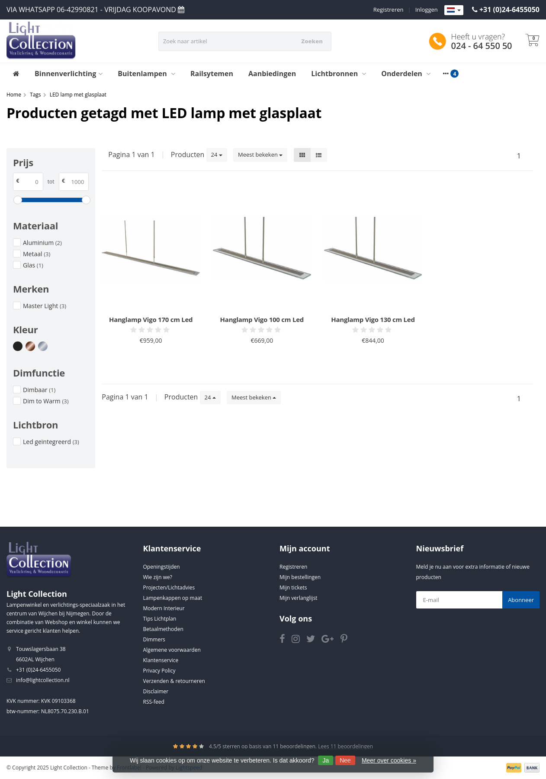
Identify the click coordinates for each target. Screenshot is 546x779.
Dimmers (154, 639)
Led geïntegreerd (51, 442)
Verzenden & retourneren (174, 681)
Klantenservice (161, 660)
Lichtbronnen (338, 73)
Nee (345, 760)
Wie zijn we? (157, 577)
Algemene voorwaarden (172, 649)
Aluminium (42, 242)
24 (216, 154)
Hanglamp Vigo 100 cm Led (262, 319)
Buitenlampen (146, 73)
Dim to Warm (45, 401)
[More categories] (445, 73)
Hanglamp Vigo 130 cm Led (372, 319)
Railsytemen (211, 73)
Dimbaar (39, 390)
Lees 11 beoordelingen (345, 746)
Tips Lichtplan (160, 618)
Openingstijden (161, 566)
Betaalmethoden (163, 629)
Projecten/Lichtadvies (169, 587)
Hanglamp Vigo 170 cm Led (151, 319)
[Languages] (453, 10)
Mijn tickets (293, 587)
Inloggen (426, 9)
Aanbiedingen (272, 73)
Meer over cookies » (389, 760)
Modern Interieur (164, 608)
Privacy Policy (159, 670)
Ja (325, 760)
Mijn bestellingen (300, 577)
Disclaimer (156, 691)
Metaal (36, 254)
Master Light (44, 306)
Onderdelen (405, 73)
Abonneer (521, 600)
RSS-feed (153, 701)
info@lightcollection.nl (43, 680)
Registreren (388, 9)
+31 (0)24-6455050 (509, 9)
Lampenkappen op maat (172, 598)
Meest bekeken (260, 154)
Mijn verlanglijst (298, 598)
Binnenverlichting (69, 73)
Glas (33, 265)
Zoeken (312, 41)
